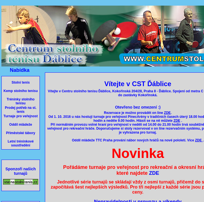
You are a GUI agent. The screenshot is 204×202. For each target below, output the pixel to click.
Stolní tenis (21, 82)
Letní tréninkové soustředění (21, 143)
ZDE (154, 173)
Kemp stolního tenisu (20, 91)
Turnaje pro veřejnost (21, 116)
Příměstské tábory (20, 133)
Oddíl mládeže (20, 125)
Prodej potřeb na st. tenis (20, 110)
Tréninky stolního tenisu (21, 101)
